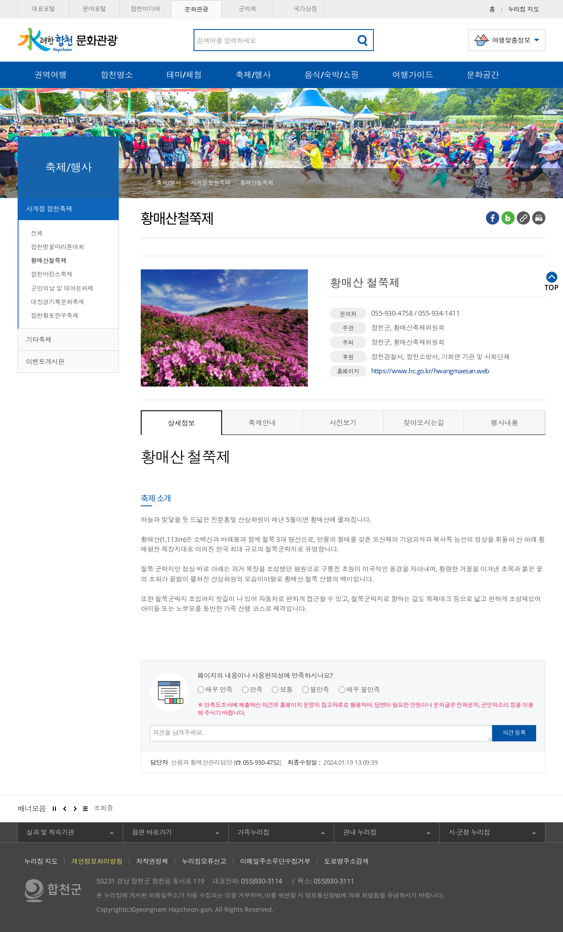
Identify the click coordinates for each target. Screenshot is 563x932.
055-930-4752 (261, 762)
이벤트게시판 (45, 361)
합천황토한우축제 (54, 315)
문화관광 (196, 9)
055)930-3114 (261, 881)
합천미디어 (146, 8)
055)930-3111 (334, 881)
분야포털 (94, 8)
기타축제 (38, 339)
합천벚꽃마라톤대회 (57, 247)
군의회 (247, 8)
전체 (37, 233)
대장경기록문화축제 (57, 302)
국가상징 (298, 9)
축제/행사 (169, 183)
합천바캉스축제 (52, 274)
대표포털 (43, 8)
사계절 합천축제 (49, 208)
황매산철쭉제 (48, 260)
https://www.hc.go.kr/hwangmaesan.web (430, 370)
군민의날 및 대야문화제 (62, 288)
